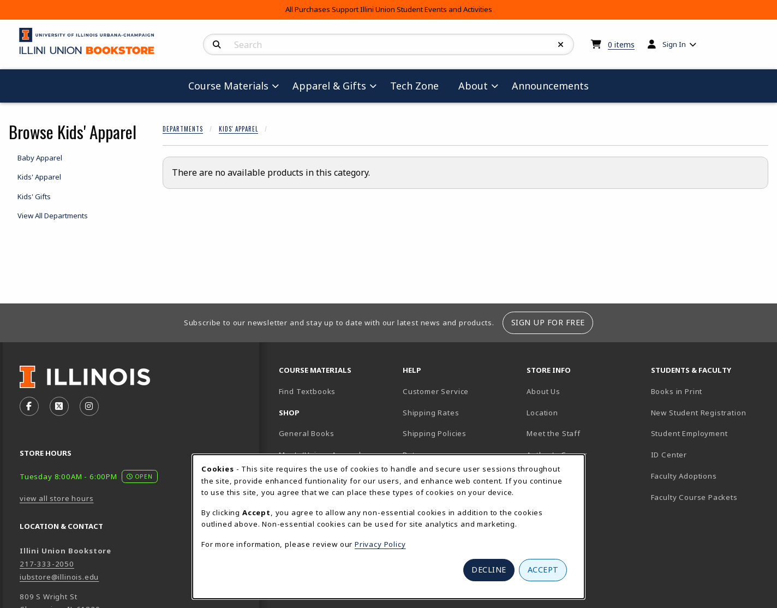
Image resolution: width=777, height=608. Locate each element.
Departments (183, 128)
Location (542, 413)
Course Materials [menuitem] (228, 85)
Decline (488, 569)
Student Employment (708, 433)
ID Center (707, 454)
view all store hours (57, 498)
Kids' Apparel (238, 128)
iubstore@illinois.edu (59, 577)
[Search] (217, 44)
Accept (543, 569)
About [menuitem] (473, 85)
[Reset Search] (561, 44)
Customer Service (436, 391)
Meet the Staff (554, 433)
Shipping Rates (431, 413)
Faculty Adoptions (684, 476)
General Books (306, 433)
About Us (543, 391)
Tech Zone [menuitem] (418, 85)
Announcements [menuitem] (550, 85)
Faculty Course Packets (694, 497)
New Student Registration (698, 413)
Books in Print (708, 391)
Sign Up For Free (548, 322)
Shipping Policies (435, 433)
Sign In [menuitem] (674, 44)
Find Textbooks (307, 391)
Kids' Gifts (34, 196)
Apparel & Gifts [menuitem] (329, 85)
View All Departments (52, 215)
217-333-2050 (47, 564)
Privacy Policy (380, 544)
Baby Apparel (39, 158)
